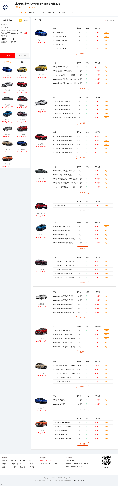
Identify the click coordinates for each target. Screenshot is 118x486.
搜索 (3, 467)
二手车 (22, 464)
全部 (22, 62)
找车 (30, 461)
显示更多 (82, 53)
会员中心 (22, 467)
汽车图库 (13, 467)
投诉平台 (13, 461)
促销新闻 (31, 12)
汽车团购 (22, 461)
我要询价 (51, 12)
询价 (106, 32)
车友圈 (4, 464)
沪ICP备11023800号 (78, 480)
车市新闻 (4, 461)
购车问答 (62, 12)
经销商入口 (14, 464)
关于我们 (72, 12)
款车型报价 (109, 20)
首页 (20, 12)
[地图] (25, 33)
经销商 (31, 464)
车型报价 (41, 12)
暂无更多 (82, 211)
